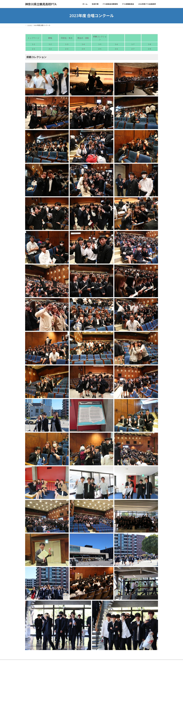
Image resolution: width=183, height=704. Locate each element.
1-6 (116, 44)
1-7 (132, 44)
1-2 (50, 44)
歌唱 (50, 38)
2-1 (33, 49)
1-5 (99, 44)
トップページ (33, 38)
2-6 (116, 49)
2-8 (149, 49)
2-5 (99, 49)
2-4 (83, 49)
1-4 (83, 44)
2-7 (132, 49)
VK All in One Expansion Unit (107, 667)
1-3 (66, 44)
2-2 (50, 49)
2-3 (66, 49)
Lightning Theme (90, 667)
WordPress (78, 667)
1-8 (149, 44)
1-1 (33, 44)
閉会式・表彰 (83, 38)
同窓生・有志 (66, 38)
